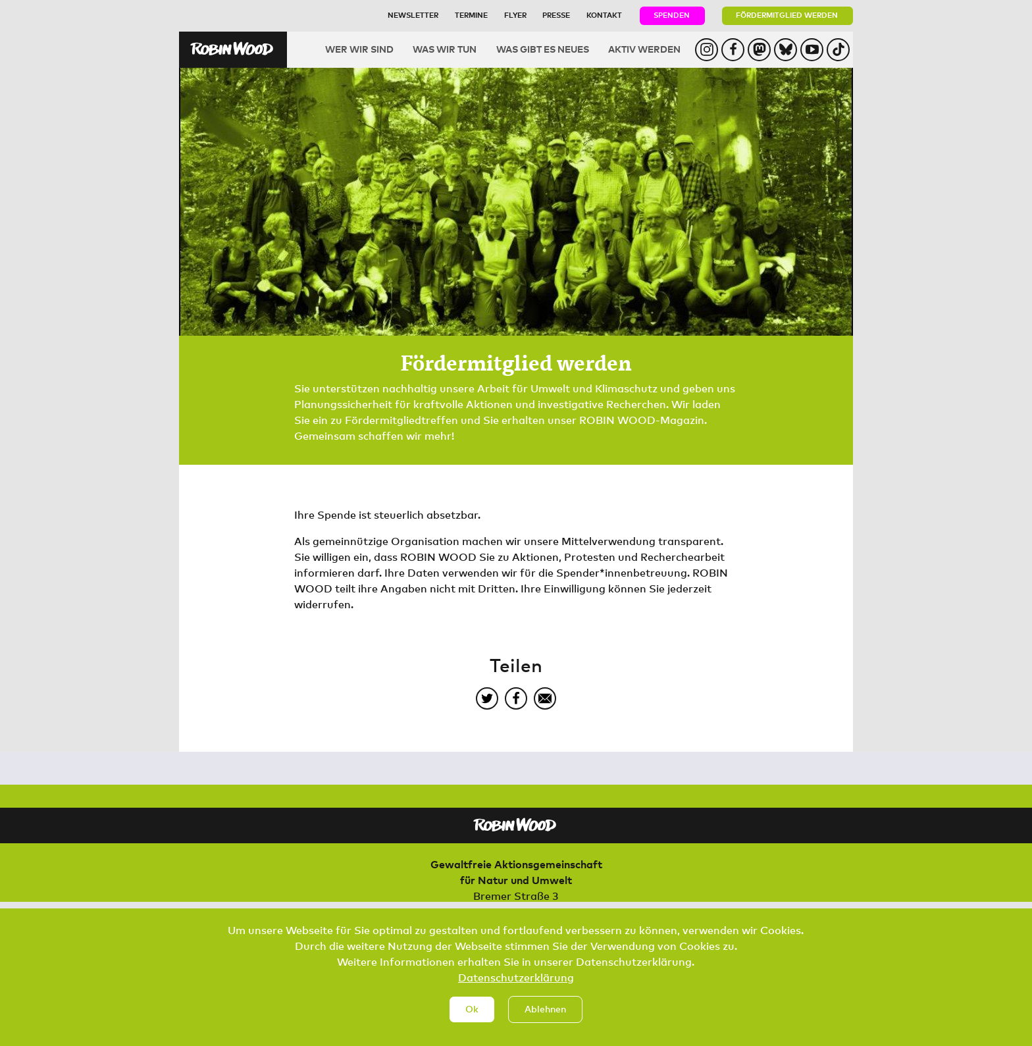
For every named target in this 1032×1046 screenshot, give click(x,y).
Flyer (515, 15)
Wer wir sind (359, 49)
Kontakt (604, 15)
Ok (471, 1020)
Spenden (672, 15)
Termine (471, 15)
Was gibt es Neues (542, 49)
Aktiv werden (644, 49)
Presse (556, 15)
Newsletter (413, 15)
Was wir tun (445, 49)
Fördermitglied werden (787, 15)
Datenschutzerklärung (516, 988)
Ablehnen (545, 1020)
